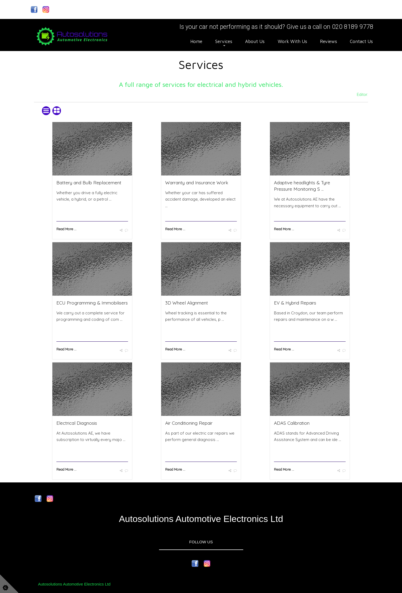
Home (196, 41)
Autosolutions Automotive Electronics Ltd (74, 584)
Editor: (362, 94)
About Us (255, 41)
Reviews (328, 41)
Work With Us (292, 41)
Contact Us (361, 41)
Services (223, 41)
